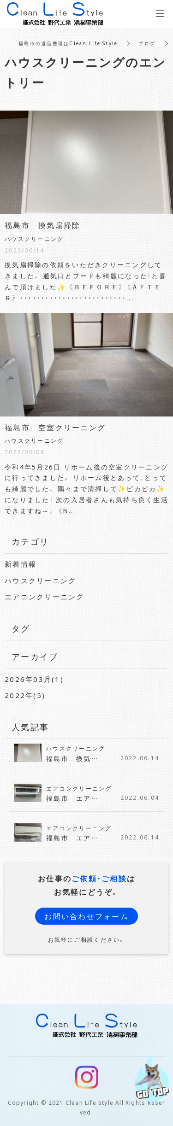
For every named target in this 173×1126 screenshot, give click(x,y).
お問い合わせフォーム (86, 915)
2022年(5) (25, 695)
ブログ (146, 43)
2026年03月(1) (34, 679)
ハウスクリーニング (40, 580)
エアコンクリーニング (44, 597)
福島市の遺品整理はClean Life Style (68, 43)
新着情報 (20, 564)
